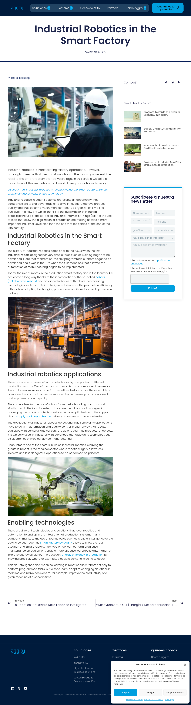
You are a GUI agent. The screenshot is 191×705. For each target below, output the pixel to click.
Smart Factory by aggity (56, 542)
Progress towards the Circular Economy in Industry (162, 113)
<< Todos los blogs (19, 78)
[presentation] (150, 278)
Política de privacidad (153, 699)
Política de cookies (134, 699)
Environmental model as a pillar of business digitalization (162, 163)
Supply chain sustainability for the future (162, 130)
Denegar (150, 692)
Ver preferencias (175, 692)
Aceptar (125, 692)
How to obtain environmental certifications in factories (161, 147)
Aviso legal (169, 699)
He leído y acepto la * (150, 262)
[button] (185, 664)
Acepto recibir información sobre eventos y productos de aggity (151, 270)
